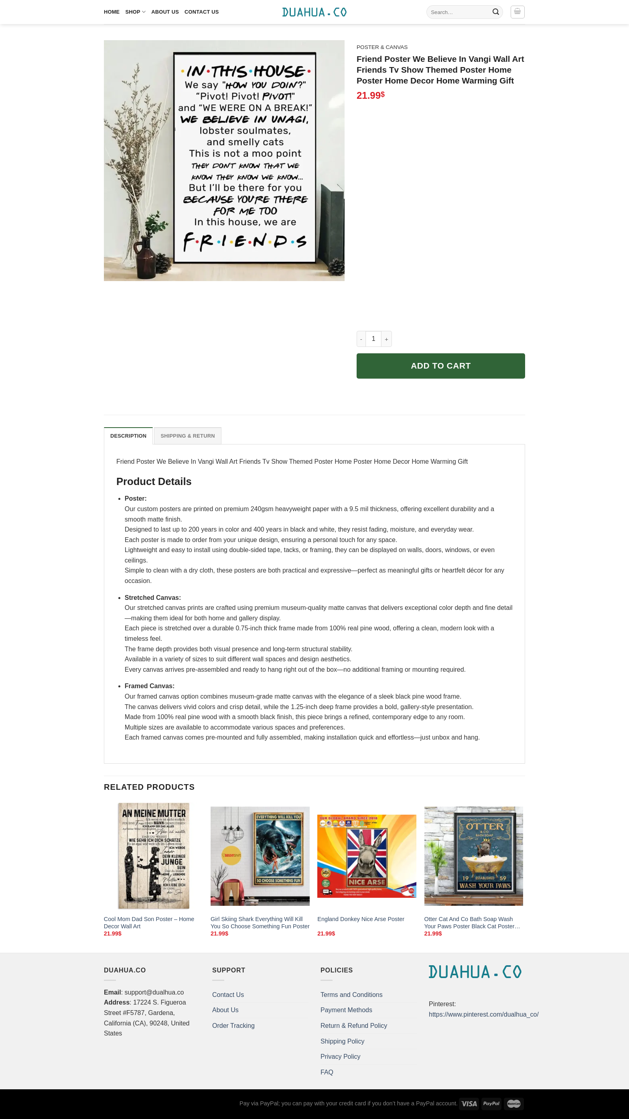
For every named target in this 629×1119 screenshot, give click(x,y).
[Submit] (496, 12)
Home (112, 12)
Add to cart (441, 365)
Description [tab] (128, 436)
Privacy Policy (341, 1056)
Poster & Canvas (382, 47)
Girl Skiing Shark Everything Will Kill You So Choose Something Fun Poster (260, 923)
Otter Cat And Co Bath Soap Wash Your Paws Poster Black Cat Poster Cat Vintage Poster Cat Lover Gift (469, 923)
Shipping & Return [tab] (187, 436)
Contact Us (202, 12)
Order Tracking (233, 1025)
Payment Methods (346, 1010)
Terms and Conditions (352, 994)
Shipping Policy (342, 1041)
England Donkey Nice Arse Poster (360, 919)
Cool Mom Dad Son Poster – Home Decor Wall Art (149, 923)
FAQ (327, 1072)
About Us (165, 12)
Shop (135, 12)
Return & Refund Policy (354, 1025)
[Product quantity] (373, 339)
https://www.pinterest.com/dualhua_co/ (484, 1014)
